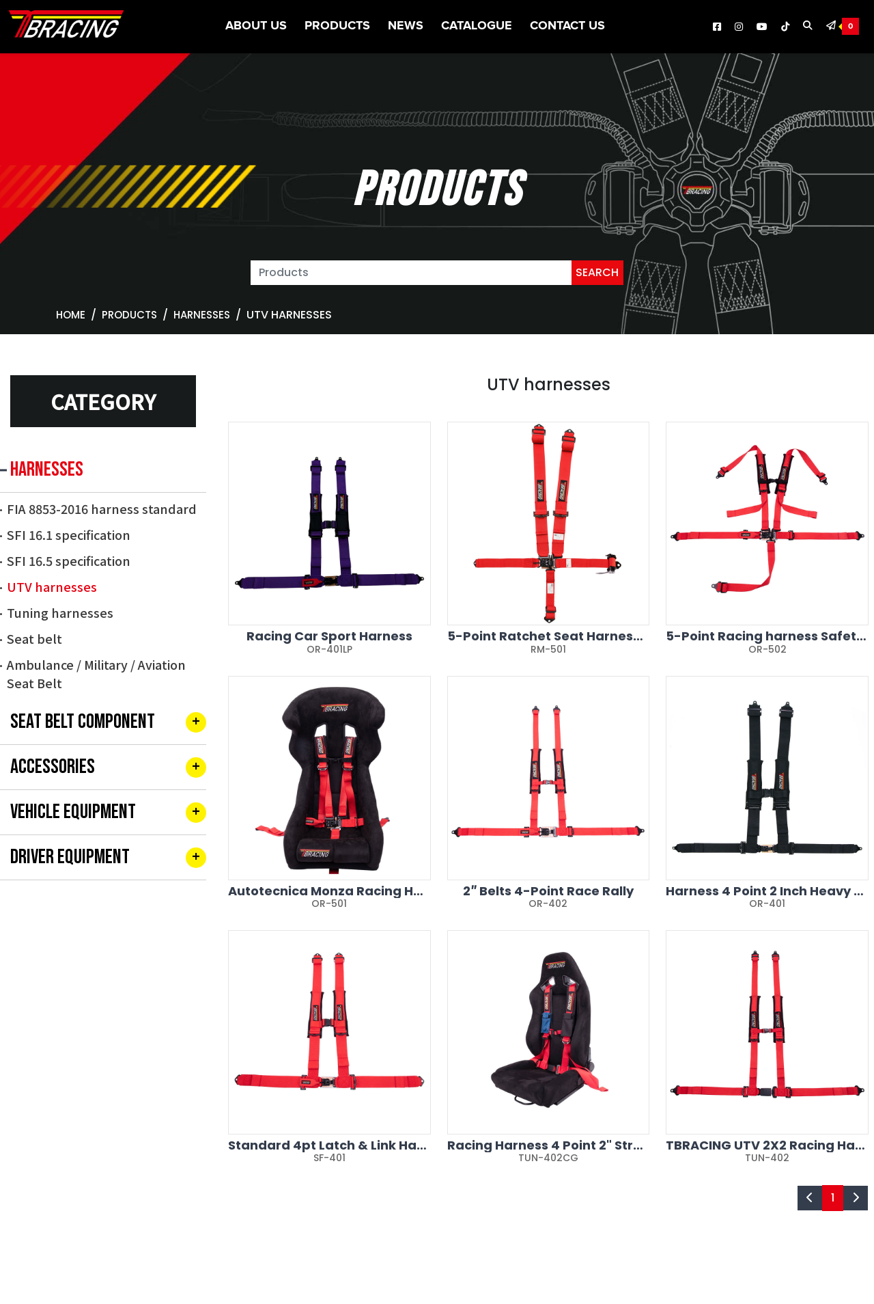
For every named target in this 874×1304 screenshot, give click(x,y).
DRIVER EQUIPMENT (70, 857)
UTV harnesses (52, 586)
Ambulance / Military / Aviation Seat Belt (96, 673)
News (405, 26)
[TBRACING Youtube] (762, 27)
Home (70, 315)
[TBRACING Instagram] (739, 27)
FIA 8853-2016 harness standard (102, 508)
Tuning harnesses (60, 612)
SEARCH (597, 272)
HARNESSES (201, 315)
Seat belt (34, 638)
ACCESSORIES (52, 767)
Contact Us (567, 26)
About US (256, 26)
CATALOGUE (476, 26)
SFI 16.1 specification (68, 534)
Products (337, 26)
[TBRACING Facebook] (717, 27)
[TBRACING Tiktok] (785, 27)
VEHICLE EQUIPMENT (73, 812)
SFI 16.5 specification (68, 560)
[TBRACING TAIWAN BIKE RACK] (66, 26)
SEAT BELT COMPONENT (82, 721)
